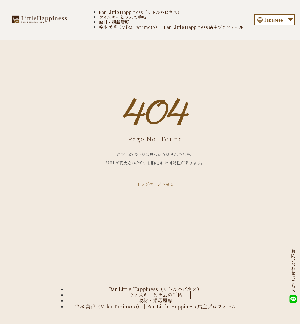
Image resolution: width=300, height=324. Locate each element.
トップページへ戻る (155, 184)
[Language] (274, 19)
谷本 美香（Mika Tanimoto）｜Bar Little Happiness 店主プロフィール (171, 27)
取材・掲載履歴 (114, 22)
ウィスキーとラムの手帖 (122, 17)
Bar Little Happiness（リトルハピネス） (140, 12)
